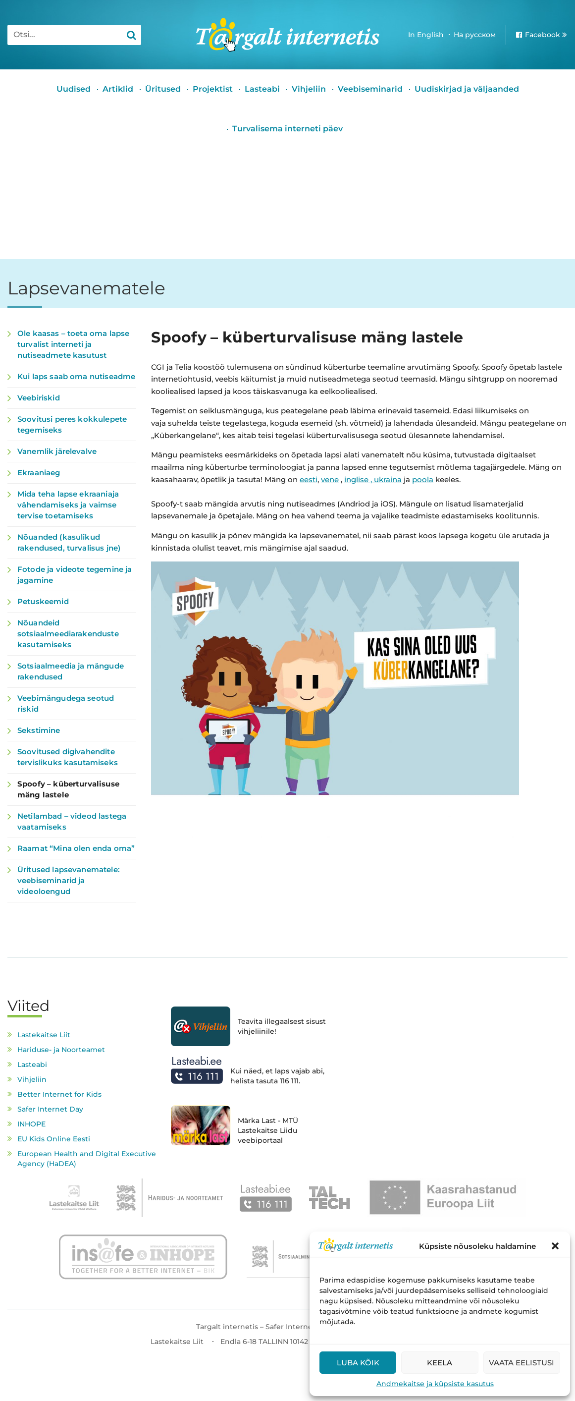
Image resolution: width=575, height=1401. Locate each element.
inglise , (359, 479)
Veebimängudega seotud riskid (65, 703)
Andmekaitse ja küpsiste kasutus (435, 1383)
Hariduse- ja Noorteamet (61, 1049)
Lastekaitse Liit (43, 1034)
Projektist (213, 89)
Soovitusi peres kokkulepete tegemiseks (72, 424)
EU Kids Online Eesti (53, 1138)
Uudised (73, 89)
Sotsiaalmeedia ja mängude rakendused (70, 671)
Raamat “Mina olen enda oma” (76, 848)
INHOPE (31, 1124)
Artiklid (118, 89)
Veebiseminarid (370, 89)
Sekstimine (38, 730)
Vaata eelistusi (521, 1362)
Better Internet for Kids (59, 1094)
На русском (475, 34)
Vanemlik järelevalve (57, 451)
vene (330, 479)
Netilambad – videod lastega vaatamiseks (71, 821)
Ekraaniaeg (38, 472)
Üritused (163, 89)
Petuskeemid (43, 601)
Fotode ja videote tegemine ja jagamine (74, 574)
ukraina (388, 479)
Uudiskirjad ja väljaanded (467, 89)
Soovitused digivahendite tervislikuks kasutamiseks (67, 757)
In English (426, 34)
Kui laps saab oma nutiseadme (76, 376)
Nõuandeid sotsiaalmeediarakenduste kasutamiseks (68, 633)
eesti (308, 479)
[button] (555, 1246)
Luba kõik (358, 1362)
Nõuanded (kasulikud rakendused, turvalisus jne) (68, 542)
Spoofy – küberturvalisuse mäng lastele (68, 789)
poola (422, 479)
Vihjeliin (309, 89)
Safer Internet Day (50, 1109)
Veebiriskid (38, 397)
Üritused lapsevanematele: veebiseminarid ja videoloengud (68, 880)
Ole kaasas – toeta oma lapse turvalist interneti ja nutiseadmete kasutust (73, 344)
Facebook (542, 34)
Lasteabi (262, 89)
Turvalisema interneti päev (287, 128)
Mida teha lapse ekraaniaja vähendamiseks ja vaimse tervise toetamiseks (68, 504)
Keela (439, 1362)
